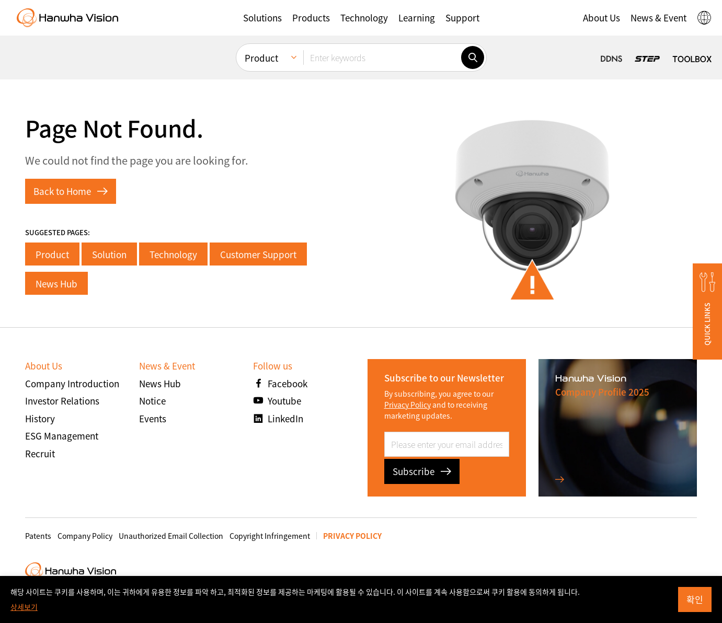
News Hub (56, 283)
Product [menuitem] (261, 57)
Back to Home (70, 191)
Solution (109, 254)
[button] (262, 18)
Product (52, 254)
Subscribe (422, 471)
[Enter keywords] (382, 57)
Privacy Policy (407, 404)
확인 (694, 599)
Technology (173, 254)
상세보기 (24, 607)
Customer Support (258, 254)
